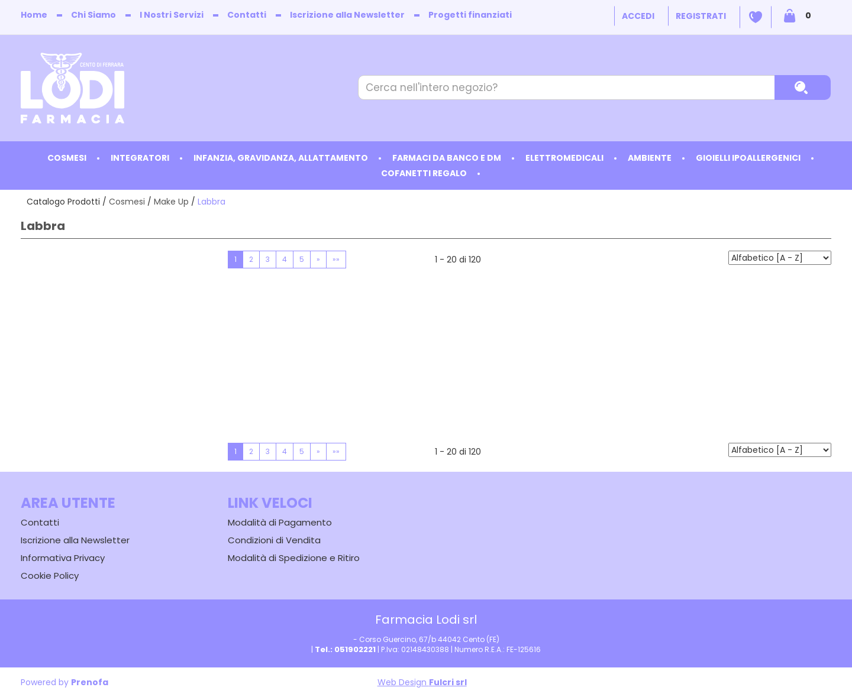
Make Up (171, 202)
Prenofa (89, 682)
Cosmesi (127, 202)
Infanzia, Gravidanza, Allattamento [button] (280, 158)
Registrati (701, 16)
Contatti (246, 15)
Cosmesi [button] (66, 158)
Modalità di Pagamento (280, 522)
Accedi (638, 16)
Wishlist (756, 17)
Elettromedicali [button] (564, 158)
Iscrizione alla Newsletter (347, 15)
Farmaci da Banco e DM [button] (446, 158)
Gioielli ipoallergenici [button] (748, 158)
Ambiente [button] (650, 158)
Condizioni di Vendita (274, 540)
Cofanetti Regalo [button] (424, 173)
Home (34, 15)
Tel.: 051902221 (345, 649)
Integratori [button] (140, 158)
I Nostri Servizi (172, 15)
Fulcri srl (448, 682)
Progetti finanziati (470, 15)
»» (336, 259)
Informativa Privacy (63, 558)
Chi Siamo (93, 15)
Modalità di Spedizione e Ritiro (294, 558)
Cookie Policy (50, 575)
